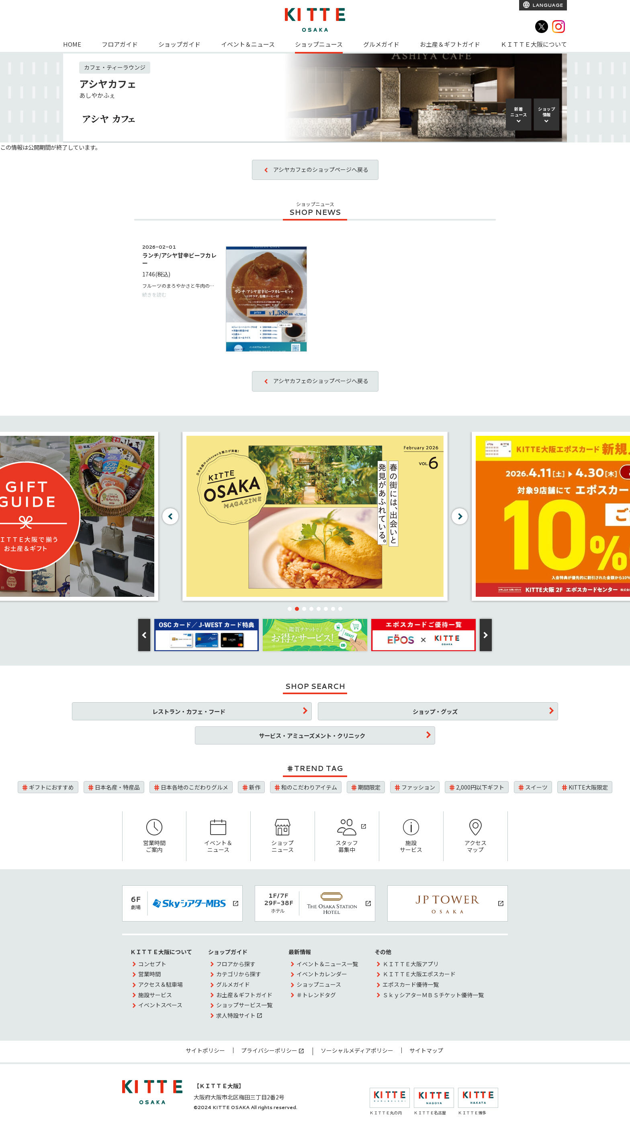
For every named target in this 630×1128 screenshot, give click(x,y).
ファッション (418, 787)
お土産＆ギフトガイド (450, 44)
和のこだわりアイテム (309, 787)
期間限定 (369, 787)
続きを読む (154, 294)
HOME (72, 44)
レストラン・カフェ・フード (188, 711)
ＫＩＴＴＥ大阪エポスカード (419, 974)
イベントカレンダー (322, 974)
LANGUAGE (547, 5)
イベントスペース (160, 1005)
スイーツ (536, 787)
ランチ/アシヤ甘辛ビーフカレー (179, 259)
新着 (519, 112)
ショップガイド (179, 44)
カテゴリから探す (238, 974)
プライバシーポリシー (269, 1050)
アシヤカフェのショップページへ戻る (320, 169)
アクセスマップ (475, 836)
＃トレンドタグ (316, 995)
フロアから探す (236, 964)
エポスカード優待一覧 (410, 984)
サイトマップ (426, 1050)
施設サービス (411, 836)
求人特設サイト (236, 1015)
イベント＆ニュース (248, 44)
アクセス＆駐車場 (160, 984)
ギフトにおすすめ (51, 787)
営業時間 (149, 974)
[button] (290, 609)
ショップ (546, 112)
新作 (254, 787)
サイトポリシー (205, 1050)
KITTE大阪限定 (588, 787)
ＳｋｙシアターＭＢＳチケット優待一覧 (433, 995)
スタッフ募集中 (347, 836)
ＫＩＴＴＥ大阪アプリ (410, 964)
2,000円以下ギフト (480, 787)
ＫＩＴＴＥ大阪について (534, 44)
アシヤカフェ (108, 83)
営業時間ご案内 (154, 836)
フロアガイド (120, 44)
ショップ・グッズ (435, 711)
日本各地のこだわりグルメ (194, 787)
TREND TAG (318, 768)
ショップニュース (319, 44)
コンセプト (152, 964)
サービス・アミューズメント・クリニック (312, 735)
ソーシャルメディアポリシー (357, 1050)
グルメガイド (381, 44)
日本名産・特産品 (117, 787)
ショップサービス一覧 (244, 1005)
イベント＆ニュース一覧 (327, 964)
